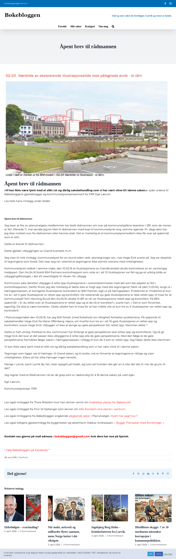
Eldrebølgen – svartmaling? (21, 527)
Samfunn (23, 457)
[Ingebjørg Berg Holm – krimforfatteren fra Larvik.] (110, 495)
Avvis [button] (158, 554)
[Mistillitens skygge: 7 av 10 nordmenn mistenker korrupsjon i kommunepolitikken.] (153, 495)
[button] (113, 26)
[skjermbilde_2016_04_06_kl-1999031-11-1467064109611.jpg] (88, 124)
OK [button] (150, 554)
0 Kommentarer (28, 531)
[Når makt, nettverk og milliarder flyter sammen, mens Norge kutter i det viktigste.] (66, 495)
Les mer (168, 554)
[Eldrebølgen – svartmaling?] (22, 495)
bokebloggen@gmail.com (15, 3)
